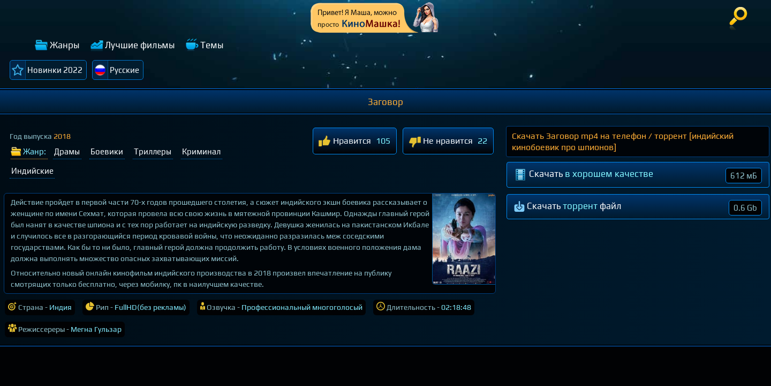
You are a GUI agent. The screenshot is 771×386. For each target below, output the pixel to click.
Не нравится (441, 142)
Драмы (67, 151)
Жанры (65, 45)
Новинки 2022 (54, 70)
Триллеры (152, 151)
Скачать (638, 175)
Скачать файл (638, 208)
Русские (124, 70)
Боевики (106, 151)
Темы (212, 45)
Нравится (345, 142)
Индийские (32, 170)
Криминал (201, 151)
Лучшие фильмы (140, 45)
